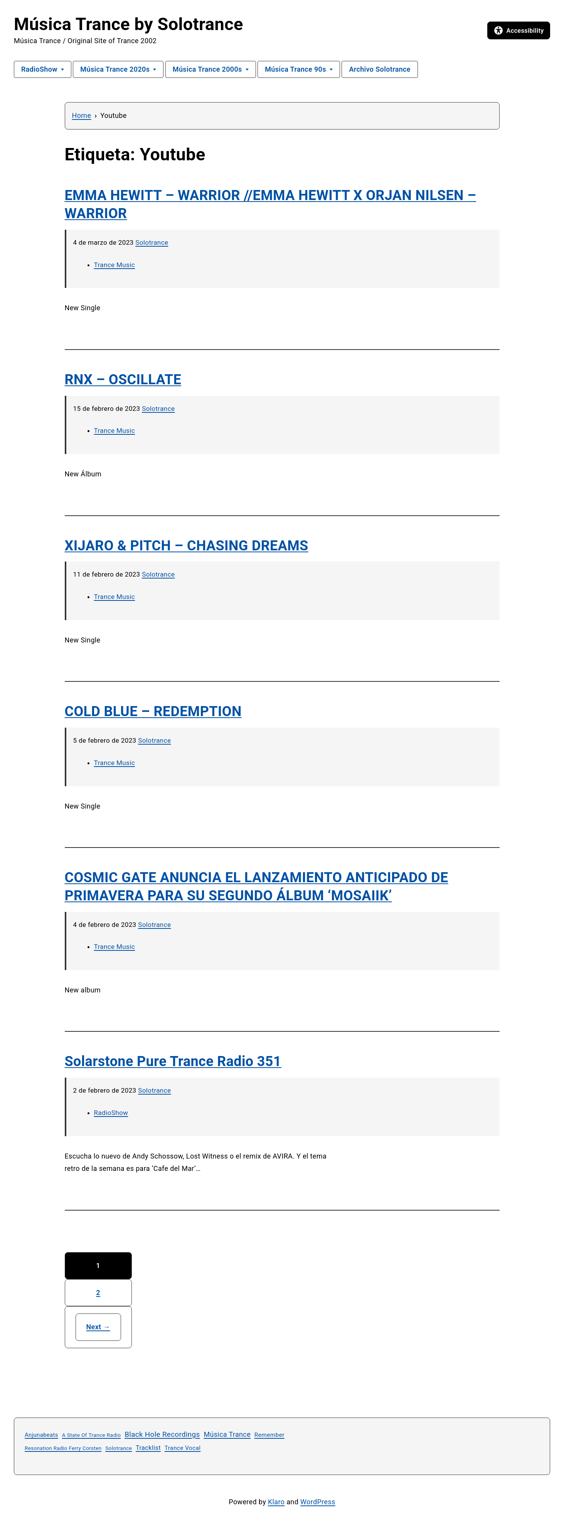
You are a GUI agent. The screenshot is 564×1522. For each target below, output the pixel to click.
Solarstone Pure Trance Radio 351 (173, 1061)
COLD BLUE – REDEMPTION (153, 711)
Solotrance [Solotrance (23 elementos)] (118, 1448)
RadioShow (39, 69)
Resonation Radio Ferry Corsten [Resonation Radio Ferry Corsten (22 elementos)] (63, 1448)
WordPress (317, 1502)
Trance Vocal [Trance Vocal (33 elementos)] (183, 1448)
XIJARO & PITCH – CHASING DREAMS (186, 546)
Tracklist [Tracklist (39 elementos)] (148, 1447)
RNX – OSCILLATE (123, 380)
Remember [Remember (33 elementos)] (269, 1434)
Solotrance (151, 242)
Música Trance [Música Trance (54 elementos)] (227, 1434)
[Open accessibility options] (518, 30)
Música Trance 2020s (115, 69)
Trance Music (114, 265)
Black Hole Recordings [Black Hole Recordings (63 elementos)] (162, 1434)
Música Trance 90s (295, 69)
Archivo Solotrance (380, 69)
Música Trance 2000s (207, 69)
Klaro (276, 1502)
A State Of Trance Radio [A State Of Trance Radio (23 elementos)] (91, 1435)
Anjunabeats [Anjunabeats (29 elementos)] (41, 1434)
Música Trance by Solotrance (128, 24)
